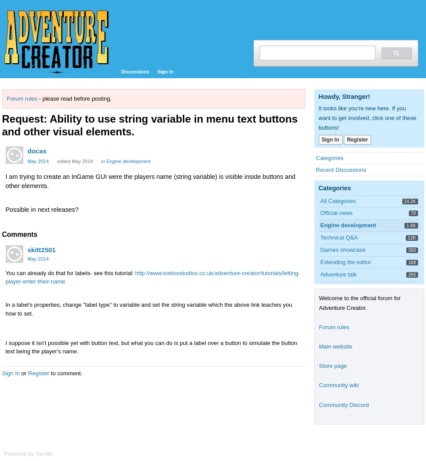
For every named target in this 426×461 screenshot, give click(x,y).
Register (38, 373)
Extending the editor (345, 262)
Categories (330, 158)
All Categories (338, 201)
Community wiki (339, 385)
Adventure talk (338, 274)
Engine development (128, 161)
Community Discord (344, 405)
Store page (333, 366)
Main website (336, 346)
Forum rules (22, 98)
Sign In (165, 71)
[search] (316, 53)
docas (37, 151)
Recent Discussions (341, 170)
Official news (336, 213)
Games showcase (343, 250)
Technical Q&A (339, 237)
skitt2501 (42, 250)
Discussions (135, 71)
